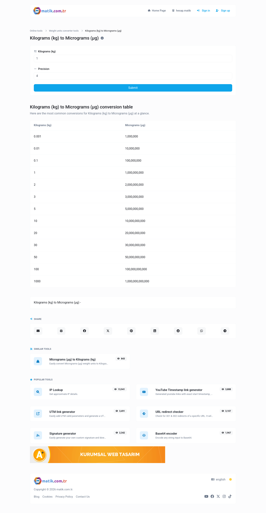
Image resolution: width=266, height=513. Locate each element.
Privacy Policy (64, 496)
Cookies (47, 496)
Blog (36, 496)
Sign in (203, 10)
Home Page (157, 10)
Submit (133, 88)
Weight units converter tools (64, 30)
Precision (41, 69)
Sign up (223, 10)
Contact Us (83, 496)
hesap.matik (181, 10)
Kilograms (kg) (45, 51)
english (218, 479)
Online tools (36, 30)
